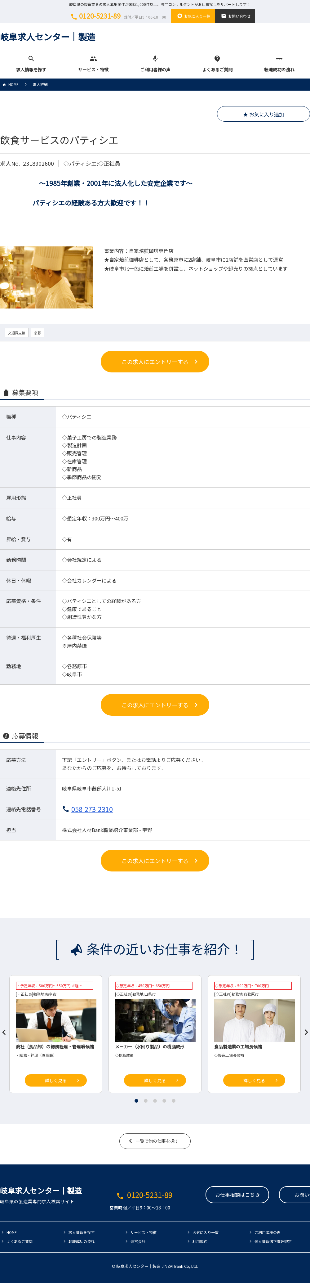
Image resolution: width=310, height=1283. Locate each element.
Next (304, 1030)
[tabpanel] (155, 1035)
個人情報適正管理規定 (273, 1241)
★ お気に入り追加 (263, 114)
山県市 (150, 994)
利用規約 (200, 1241)
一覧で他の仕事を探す (157, 1141)
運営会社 (138, 1241)
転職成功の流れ (279, 64)
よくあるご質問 (217, 64)
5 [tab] (173, 1101)
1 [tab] (136, 1101)
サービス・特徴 (93, 64)
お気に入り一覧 (192, 16)
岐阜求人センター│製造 (47, 36)
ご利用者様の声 (155, 64)
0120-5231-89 (117, 15)
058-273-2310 (92, 809)
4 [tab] (164, 1101)
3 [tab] (155, 1101)
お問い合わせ (234, 16)
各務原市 (251, 994)
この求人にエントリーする (155, 362)
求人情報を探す (31, 64)
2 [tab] (146, 1101)
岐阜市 (50, 994)
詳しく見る (56, 1080)
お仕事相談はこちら (200, 1195)
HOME (9, 84)
